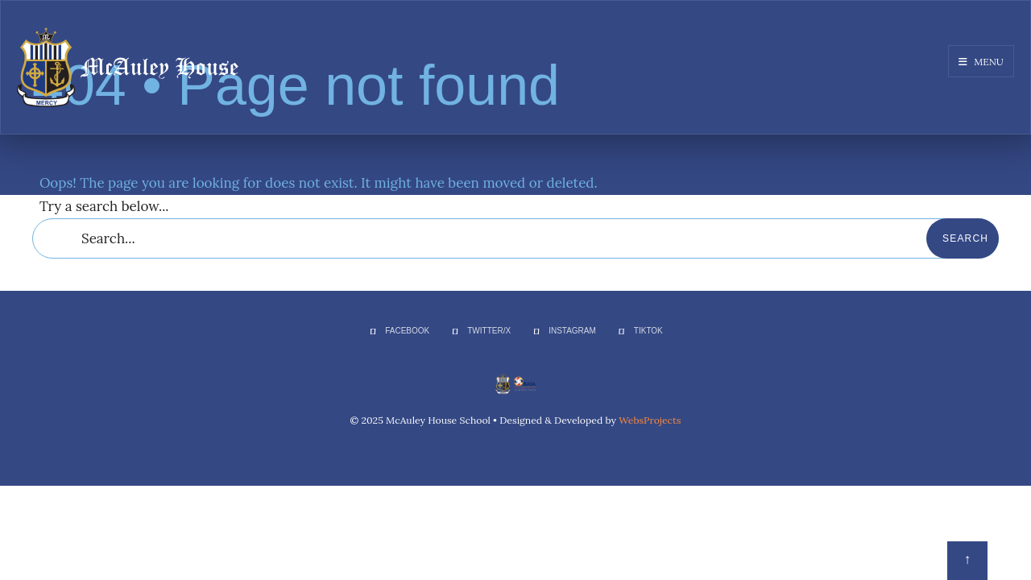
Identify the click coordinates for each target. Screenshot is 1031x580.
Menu (981, 62)
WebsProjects (650, 420)
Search (965, 238)
